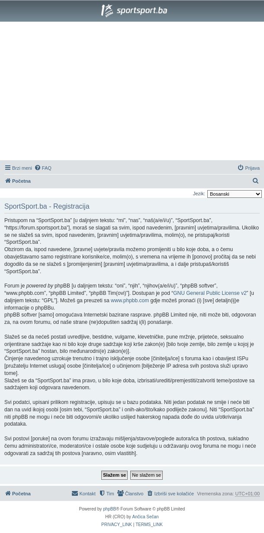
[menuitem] (43, 168)
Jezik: (199, 193)
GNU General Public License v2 (209, 293)
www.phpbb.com (130, 300)
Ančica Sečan (145, 516)
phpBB (109, 509)
